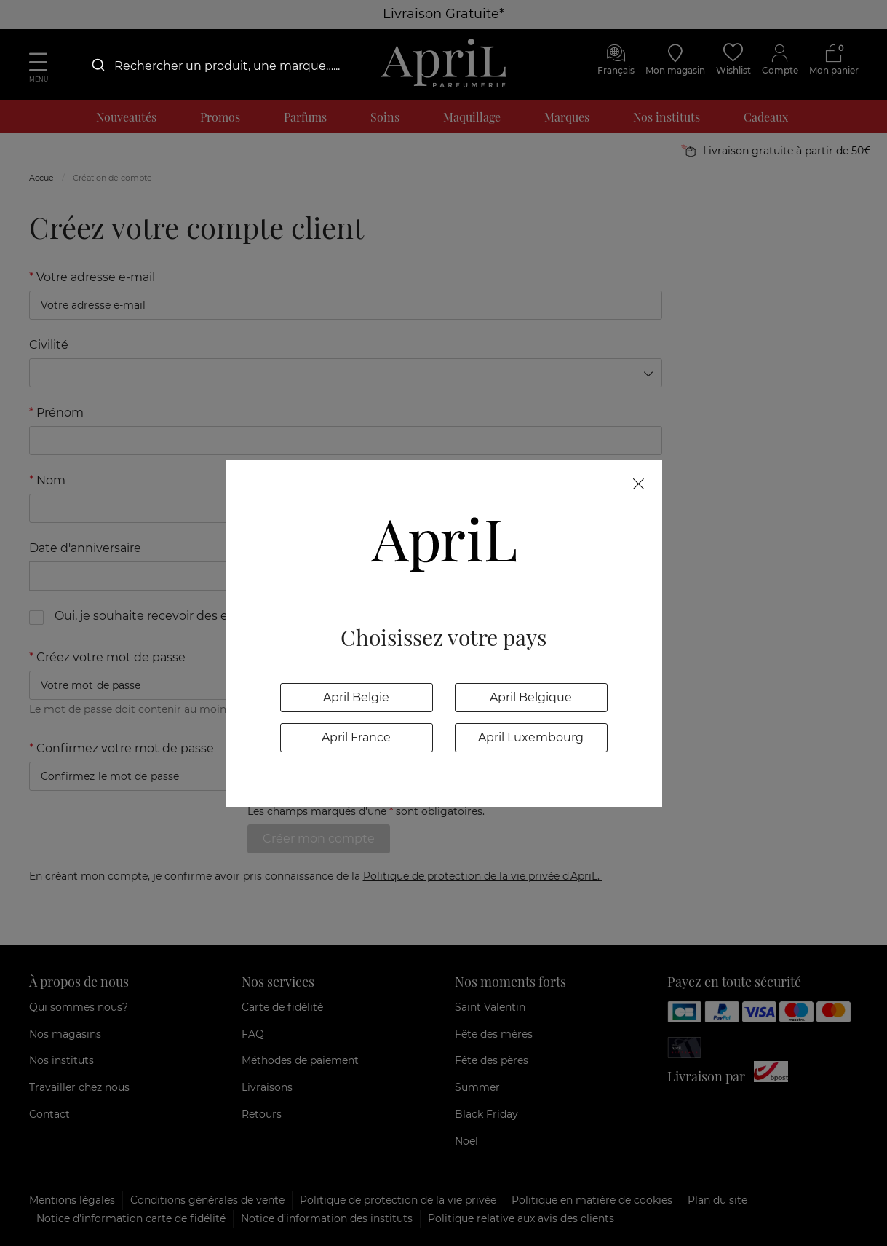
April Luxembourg (531, 737)
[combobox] (225, 66)
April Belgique (531, 697)
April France (356, 737)
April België (356, 697)
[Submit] (97, 66)
